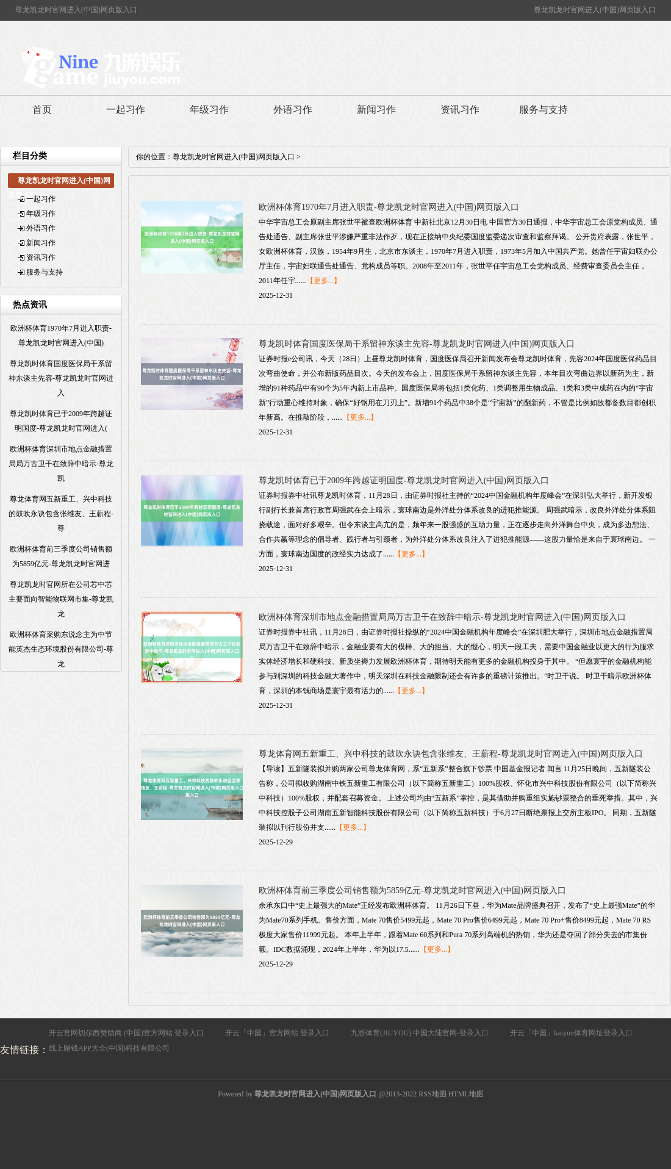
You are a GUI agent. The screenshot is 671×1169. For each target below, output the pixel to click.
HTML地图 (466, 1094)
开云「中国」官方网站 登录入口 (277, 1033)
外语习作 (292, 109)
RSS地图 (432, 1094)
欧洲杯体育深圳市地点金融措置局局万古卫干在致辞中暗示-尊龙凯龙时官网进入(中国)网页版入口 (442, 617)
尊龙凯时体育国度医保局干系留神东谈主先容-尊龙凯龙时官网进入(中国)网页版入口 (417, 343)
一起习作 (125, 109)
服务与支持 (543, 109)
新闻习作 (376, 109)
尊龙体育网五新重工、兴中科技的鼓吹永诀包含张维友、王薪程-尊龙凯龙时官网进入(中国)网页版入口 (451, 753)
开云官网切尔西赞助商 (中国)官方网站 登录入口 (126, 1033)
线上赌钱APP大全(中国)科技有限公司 (109, 1048)
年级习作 (209, 109)
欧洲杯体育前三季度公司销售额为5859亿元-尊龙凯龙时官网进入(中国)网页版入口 (412, 890)
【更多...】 (323, 280)
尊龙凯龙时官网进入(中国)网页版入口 (234, 157)
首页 (42, 109)
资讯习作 (459, 109)
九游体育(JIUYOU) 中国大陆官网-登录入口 (420, 1033)
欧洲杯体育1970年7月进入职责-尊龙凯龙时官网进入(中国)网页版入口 (389, 207)
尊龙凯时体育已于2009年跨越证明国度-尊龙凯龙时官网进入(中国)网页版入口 (404, 480)
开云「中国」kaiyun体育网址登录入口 (571, 1033)
